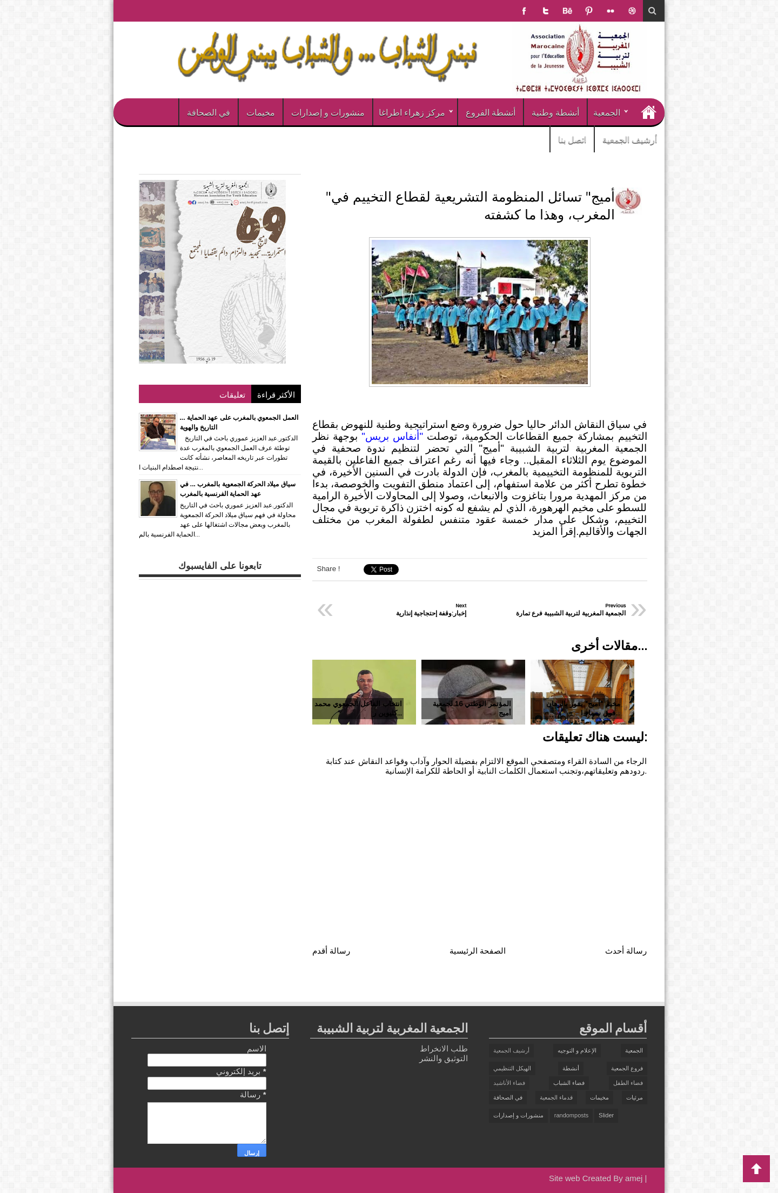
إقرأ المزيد (554, 531)
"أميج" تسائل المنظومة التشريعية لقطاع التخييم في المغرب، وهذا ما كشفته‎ (470, 205)
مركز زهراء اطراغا (412, 111)
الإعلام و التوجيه (577, 1050)
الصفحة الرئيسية (478, 950)
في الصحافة (208, 111)
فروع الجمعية (627, 1068)
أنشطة (570, 1068)
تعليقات (232, 394)
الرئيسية (648, 111)
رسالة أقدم (331, 950)
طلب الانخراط (444, 1048)
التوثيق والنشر (443, 1058)
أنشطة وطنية (555, 111)
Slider (606, 1115)
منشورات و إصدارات (328, 111)
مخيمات (260, 111)
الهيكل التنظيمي (512, 1068)
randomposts (571, 1115)
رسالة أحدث (626, 950)
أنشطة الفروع (490, 111)
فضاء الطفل (628, 1083)
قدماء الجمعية (556, 1097)
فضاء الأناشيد (509, 1083)
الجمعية (606, 111)
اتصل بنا (572, 138)
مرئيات (634, 1097)
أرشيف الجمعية (629, 138)
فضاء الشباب (569, 1083)
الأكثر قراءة (276, 394)
